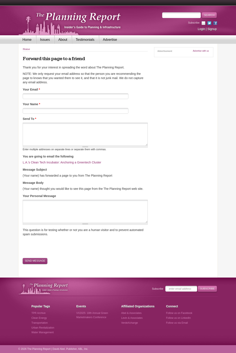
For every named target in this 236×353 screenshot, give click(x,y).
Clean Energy (39, 317)
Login (201, 29)
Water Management (42, 332)
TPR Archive (38, 313)
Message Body (33, 182)
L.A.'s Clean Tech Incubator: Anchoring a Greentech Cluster (62, 162)
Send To (29, 119)
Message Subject (35, 169)
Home (27, 39)
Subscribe (157, 288)
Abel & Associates (131, 313)
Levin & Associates (132, 317)
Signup (212, 29)
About (62, 39)
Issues (45, 39)
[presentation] (55, 246)
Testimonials (85, 39)
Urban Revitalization (42, 327)
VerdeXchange (129, 322)
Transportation (39, 322)
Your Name (31, 104)
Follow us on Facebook (179, 313)
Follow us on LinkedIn (178, 317)
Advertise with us (201, 51)
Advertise (110, 39)
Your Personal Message (39, 196)
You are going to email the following (48, 156)
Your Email (31, 89)
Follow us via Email (177, 322)
